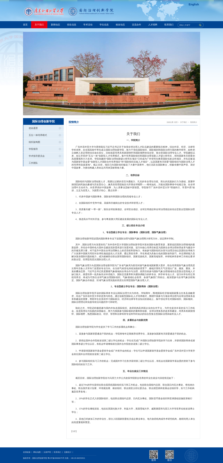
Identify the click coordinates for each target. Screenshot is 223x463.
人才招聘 (152, 24)
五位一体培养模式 (38, 135)
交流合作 (136, 24)
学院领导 (33, 149)
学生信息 (104, 24)
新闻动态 (55, 24)
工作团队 (33, 163)
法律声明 (47, 452)
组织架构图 (34, 142)
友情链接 (26, 452)
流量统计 (67, 452)
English (194, 4)
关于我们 (39, 24)
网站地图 (37, 452)
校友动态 (120, 24)
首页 (25, 24)
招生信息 (71, 24)
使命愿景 (33, 128)
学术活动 (87, 24)
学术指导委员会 (37, 156)
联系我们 (169, 24)
